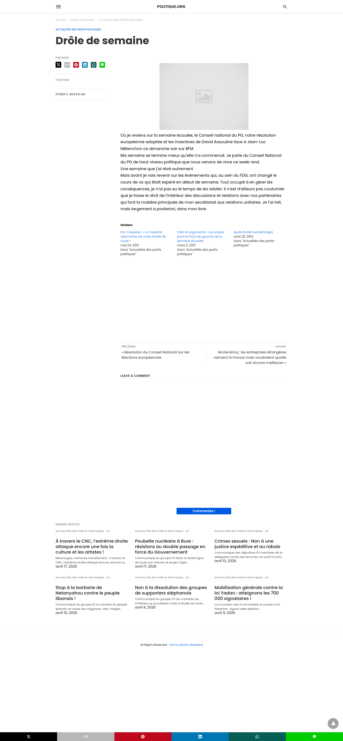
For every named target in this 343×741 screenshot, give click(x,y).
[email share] (67, 65)
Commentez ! (204, 511)
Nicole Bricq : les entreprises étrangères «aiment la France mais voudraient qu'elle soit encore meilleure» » (250, 357)
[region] (204, 299)
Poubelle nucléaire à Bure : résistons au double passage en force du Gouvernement (170, 546)
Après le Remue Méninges (253, 232)
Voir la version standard (186, 645)
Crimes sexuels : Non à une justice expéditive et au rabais (247, 544)
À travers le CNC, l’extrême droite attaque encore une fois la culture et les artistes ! (92, 546)
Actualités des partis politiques (121, 20)
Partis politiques (82, 20)
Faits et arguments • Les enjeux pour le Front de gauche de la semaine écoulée (200, 236)
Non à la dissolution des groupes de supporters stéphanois (171, 590)
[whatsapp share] (93, 65)
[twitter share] (58, 65)
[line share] (102, 65)
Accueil (61, 20)
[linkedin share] (85, 65)
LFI (108, 531)
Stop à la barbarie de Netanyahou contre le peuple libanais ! (88, 593)
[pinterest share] (76, 65)
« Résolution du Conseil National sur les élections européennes (155, 355)
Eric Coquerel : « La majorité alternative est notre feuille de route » (143, 236)
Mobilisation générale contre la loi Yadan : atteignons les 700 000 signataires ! (249, 593)
